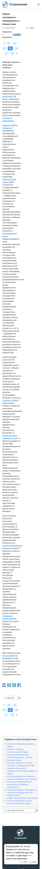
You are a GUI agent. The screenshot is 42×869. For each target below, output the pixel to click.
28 (12, 53)
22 (9, 43)
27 (6, 53)
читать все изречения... (17, 858)
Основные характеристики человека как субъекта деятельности (19, 784)
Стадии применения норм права (22, 798)
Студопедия (14, 4)
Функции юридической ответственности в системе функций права (19, 757)
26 (16, 48)
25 (10, 48)
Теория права (13, 795)
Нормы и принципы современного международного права (22, 771)
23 (15, 43)
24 (4, 48)
